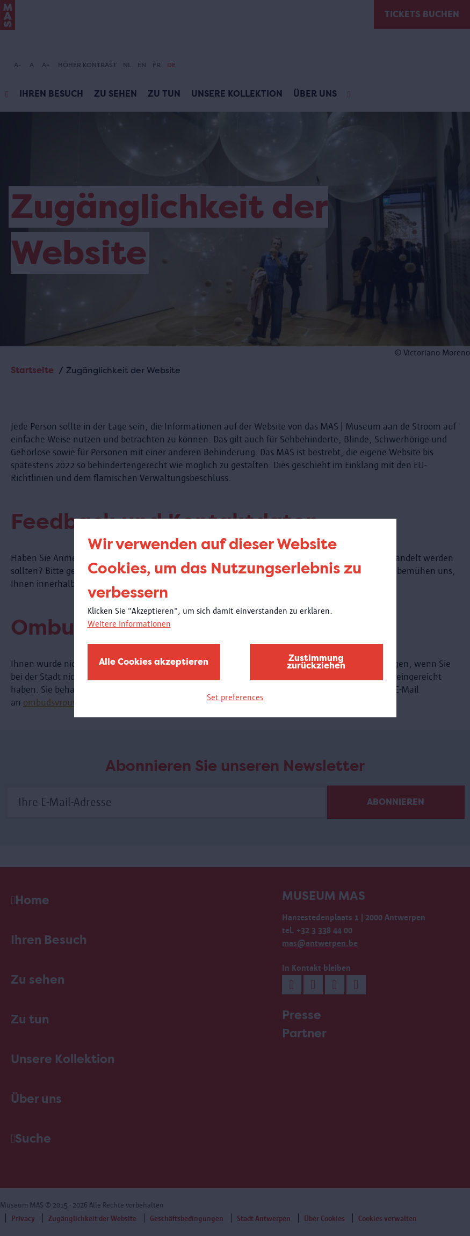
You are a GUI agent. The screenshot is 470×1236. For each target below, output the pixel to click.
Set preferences (235, 697)
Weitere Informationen (129, 623)
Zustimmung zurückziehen (316, 662)
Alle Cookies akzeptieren (153, 662)
